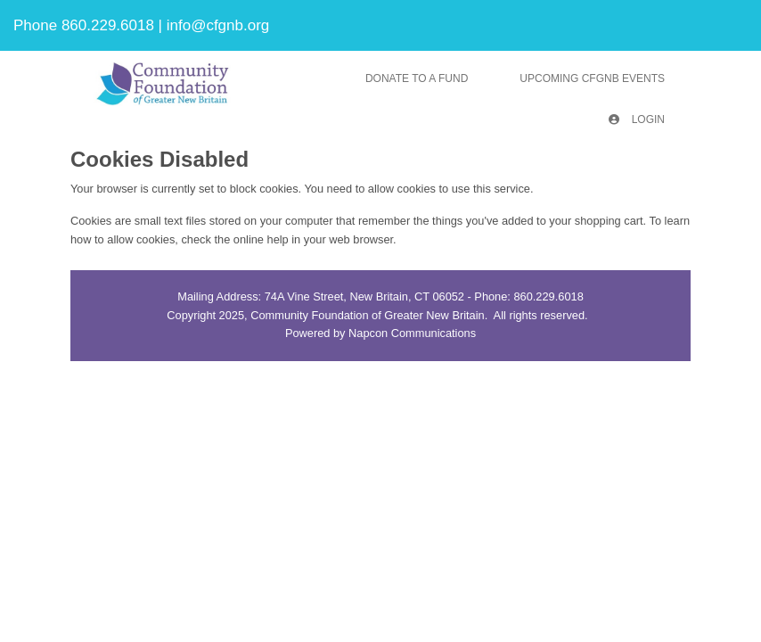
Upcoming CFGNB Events (592, 78)
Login (637, 119)
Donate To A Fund (416, 78)
